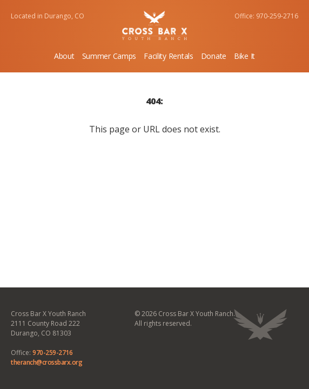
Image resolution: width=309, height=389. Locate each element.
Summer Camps (109, 56)
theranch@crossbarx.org (46, 362)
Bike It (244, 56)
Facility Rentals (168, 56)
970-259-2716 (52, 352)
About (64, 56)
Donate (213, 56)
